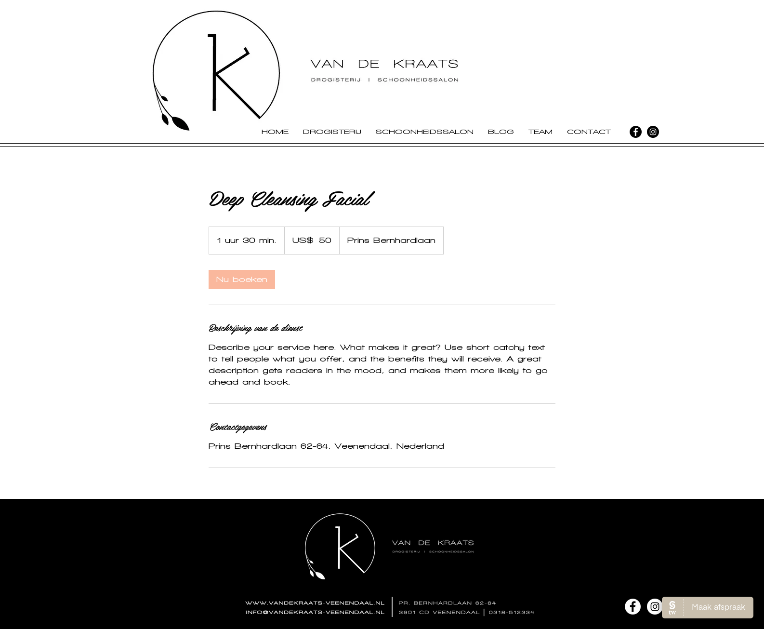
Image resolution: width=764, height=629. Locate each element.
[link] (242, 279)
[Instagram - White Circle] (655, 607)
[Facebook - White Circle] (633, 607)
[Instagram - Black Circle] (653, 132)
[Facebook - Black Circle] (636, 132)
